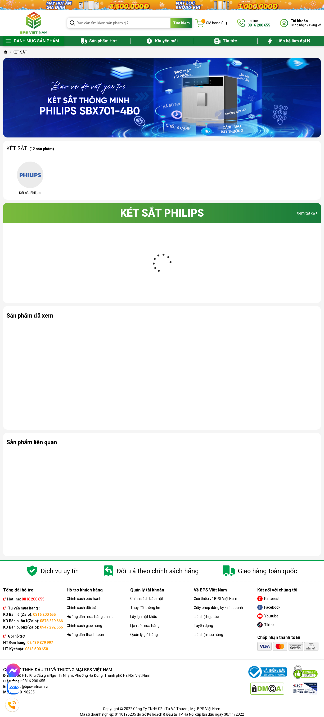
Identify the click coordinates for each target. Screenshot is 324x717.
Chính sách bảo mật (146, 598)
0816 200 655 (33, 681)
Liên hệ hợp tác (206, 616)
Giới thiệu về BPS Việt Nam (215, 598)
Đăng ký (315, 25)
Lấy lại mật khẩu (143, 616)
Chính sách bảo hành (84, 598)
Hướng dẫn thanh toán (85, 635)
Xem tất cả (307, 213)
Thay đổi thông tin (145, 607)
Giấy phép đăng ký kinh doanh (218, 607)
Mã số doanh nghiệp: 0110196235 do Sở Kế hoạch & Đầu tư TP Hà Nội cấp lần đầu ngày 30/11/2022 (162, 714)
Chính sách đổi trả (81, 607)
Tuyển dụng (203, 626)
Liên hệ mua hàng (208, 635)
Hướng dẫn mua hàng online (90, 616)
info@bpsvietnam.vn (32, 686)
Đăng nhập (298, 25)
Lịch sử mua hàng (145, 626)
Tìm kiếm (181, 23)
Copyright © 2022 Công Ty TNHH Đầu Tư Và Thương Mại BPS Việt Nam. (162, 709)
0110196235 (24, 692)
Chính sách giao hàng (84, 626)
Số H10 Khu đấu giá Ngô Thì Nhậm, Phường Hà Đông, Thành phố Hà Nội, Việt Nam (83, 675)
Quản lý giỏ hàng (144, 635)
